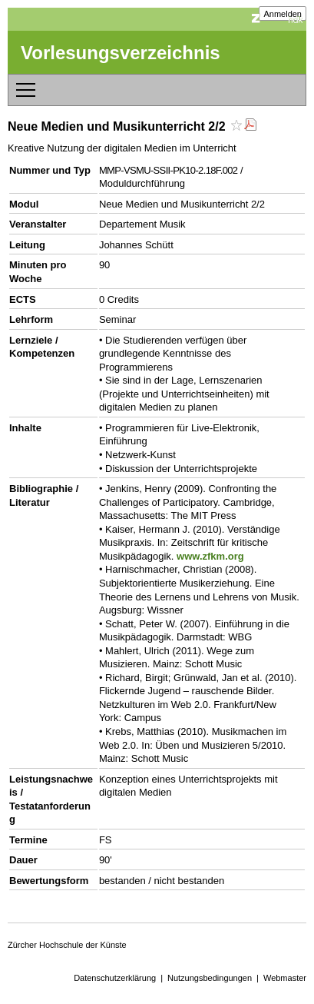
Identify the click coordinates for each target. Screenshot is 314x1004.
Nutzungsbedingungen (209, 977)
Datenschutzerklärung (115, 977)
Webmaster (284, 977)
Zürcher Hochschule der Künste (67, 944)
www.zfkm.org (210, 556)
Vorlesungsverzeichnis (120, 52)
